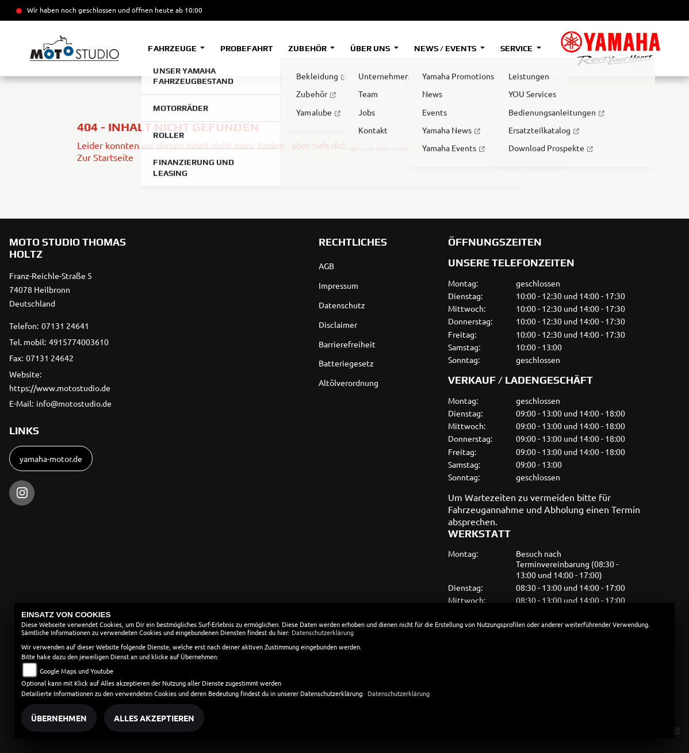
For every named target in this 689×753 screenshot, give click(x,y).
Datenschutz (342, 305)
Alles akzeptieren (154, 718)
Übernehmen (59, 718)
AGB (326, 266)
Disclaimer (338, 324)
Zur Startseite (105, 157)
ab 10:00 (188, 9)
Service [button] (517, 48)
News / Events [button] (446, 48)
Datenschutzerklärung (323, 632)
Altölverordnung (348, 382)
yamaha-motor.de (51, 458)
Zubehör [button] (308, 48)
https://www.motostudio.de (59, 388)
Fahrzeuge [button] (173, 48)
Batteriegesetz (346, 363)
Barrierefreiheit (347, 344)
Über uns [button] (371, 48)
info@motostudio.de (74, 403)
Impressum (338, 285)
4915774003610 (79, 342)
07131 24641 (65, 325)
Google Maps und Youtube (76, 670)
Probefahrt (246, 48)
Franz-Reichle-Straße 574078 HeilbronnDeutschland (50, 289)
